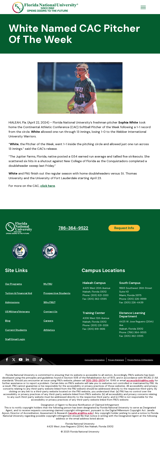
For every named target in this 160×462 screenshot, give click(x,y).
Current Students (16, 329)
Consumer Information (95, 360)
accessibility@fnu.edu (140, 380)
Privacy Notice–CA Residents (140, 360)
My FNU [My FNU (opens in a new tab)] (48, 283)
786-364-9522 (73, 228)
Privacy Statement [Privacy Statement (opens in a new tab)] (116, 360)
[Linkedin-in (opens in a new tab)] (27, 359)
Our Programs (13, 283)
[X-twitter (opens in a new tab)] (13, 359)
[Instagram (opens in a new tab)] (34, 359)
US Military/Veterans (17, 311)
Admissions (12, 302)
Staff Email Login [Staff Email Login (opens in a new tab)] (15, 339)
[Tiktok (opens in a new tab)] (41, 359)
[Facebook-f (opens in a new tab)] (7, 359)
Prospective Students (57, 293)
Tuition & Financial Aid (18, 293)
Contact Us (50, 311)
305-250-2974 (95, 380)
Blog (7, 320)
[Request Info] (124, 228)
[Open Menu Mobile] (143, 7)
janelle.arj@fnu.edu (81, 413)
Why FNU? (50, 302)
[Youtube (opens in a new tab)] (20, 359)
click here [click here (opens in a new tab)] (47, 186)
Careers (48, 320)
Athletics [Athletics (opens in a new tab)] (49, 329)
